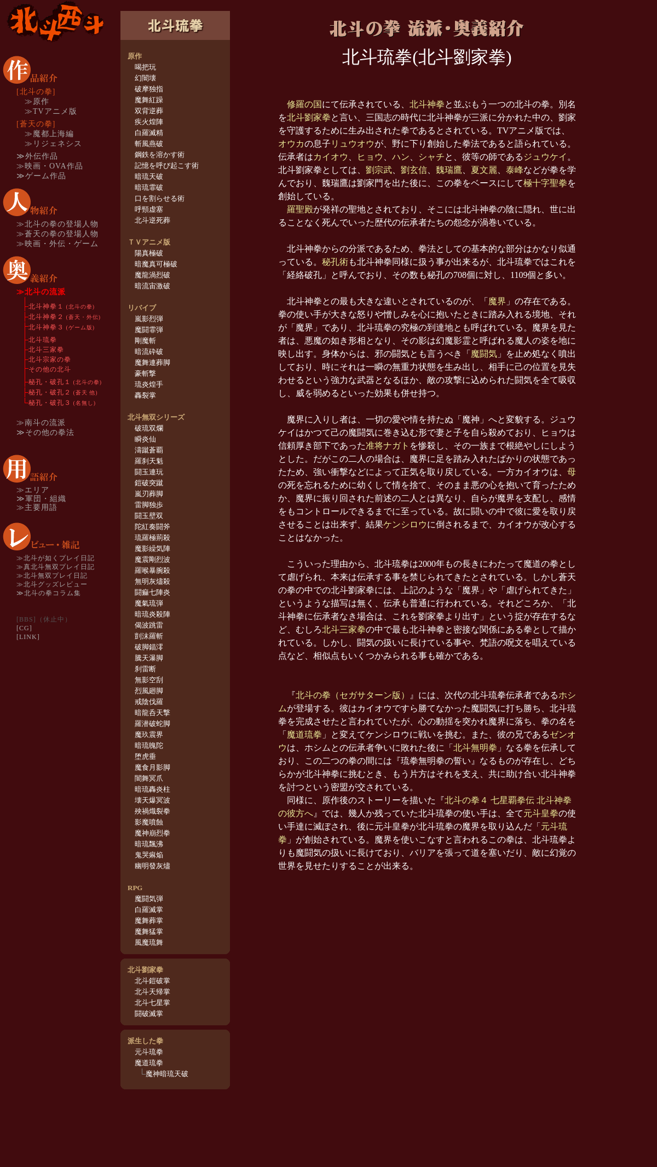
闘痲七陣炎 (152, 592)
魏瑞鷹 (449, 170)
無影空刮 (149, 680)
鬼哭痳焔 (149, 855)
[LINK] (28, 637)
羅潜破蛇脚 (152, 723)
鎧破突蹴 (149, 483)
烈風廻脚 (149, 691)
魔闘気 (484, 353)
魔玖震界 (149, 734)
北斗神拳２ (64, 317)
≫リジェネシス (53, 144)
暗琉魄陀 (149, 745)
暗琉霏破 (149, 187)
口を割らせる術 (160, 198)
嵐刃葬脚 (149, 494)
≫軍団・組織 (41, 499)
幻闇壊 (145, 78)
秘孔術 (335, 261)
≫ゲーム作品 (41, 176)
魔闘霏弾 (149, 330)
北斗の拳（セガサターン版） (353, 695)
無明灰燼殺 (152, 581)
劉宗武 (379, 170)
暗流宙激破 (152, 286)
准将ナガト (388, 445)
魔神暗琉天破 (167, 1074)
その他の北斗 (49, 369)
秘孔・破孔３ (62, 403)
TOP (55, 21)
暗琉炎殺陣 (152, 614)
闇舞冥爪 (149, 778)
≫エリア (32, 490)
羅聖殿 (300, 209)
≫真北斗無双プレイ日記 (55, 567)
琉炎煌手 (149, 384)
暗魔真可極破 (156, 264)
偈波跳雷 (149, 625)
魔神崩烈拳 (152, 833)
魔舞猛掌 (149, 931)
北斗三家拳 (46, 349)
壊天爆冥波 (152, 800)
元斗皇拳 (540, 813)
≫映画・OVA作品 (49, 166)
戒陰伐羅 (149, 702)
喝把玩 (145, 67)
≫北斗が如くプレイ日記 (55, 558)
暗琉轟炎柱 (152, 789)
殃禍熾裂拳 (152, 811)
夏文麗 (484, 170)
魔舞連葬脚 (152, 362)
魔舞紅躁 (149, 100)
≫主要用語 (36, 507)
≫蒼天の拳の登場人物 (57, 234)
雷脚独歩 (149, 505)
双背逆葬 (149, 111)
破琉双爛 (149, 428)
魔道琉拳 (149, 1063)
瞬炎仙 (145, 439)
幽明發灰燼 (152, 866)
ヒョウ (370, 156)
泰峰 (514, 170)
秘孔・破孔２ (63, 392)
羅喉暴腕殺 (152, 570)
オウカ (291, 143)
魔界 (497, 301)
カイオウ (330, 156)
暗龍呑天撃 (152, 713)
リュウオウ (352, 143)
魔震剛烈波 (152, 559)
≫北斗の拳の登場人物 (57, 224)
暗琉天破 (149, 176)
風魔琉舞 (149, 942)
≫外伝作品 (37, 156)
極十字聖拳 (545, 183)
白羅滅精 (149, 133)
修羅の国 (304, 104)
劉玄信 (414, 170)
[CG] (24, 628)
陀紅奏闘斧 (152, 526)
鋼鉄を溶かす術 (160, 154)
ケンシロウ (405, 524)
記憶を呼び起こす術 (167, 165)
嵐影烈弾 (149, 319)
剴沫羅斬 (149, 636)
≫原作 (37, 101)
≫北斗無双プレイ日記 (52, 575)
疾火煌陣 (149, 122)
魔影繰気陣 (152, 548)
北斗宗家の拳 (49, 359)
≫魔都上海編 (49, 134)
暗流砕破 (149, 351)
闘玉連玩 (149, 472)
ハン (401, 156)
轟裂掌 (145, 395)
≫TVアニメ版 (51, 111)
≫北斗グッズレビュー (52, 584)
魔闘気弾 (149, 899)
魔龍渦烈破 (152, 275)
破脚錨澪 (149, 647)
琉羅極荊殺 (152, 537)
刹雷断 (145, 669)
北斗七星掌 (152, 1002)
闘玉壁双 (149, 516)
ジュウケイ (545, 156)
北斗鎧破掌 (152, 981)
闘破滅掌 (149, 1013)
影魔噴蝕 (149, 822)
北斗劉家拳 (309, 117)
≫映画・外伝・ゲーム (57, 244)
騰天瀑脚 (149, 658)
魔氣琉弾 (149, 603)
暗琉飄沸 (149, 844)
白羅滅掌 (149, 909)
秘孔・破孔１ (65, 382)
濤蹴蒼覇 (149, 450)
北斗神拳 (427, 104)
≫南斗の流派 (41, 423)
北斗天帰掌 (152, 992)
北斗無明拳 (475, 747)
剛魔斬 (145, 340)
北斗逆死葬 (152, 220)
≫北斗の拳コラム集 (48, 593)
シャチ (431, 156)
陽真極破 (149, 253)
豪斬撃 (145, 373)
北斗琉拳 (42, 340)
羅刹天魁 (149, 461)
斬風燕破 (149, 144)
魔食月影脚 (152, 767)
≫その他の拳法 (45, 432)
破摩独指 (149, 89)
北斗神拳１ (61, 306)
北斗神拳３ (61, 327)
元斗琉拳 (149, 1052)
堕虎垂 (145, 756)
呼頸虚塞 (149, 209)
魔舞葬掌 (149, 920)
